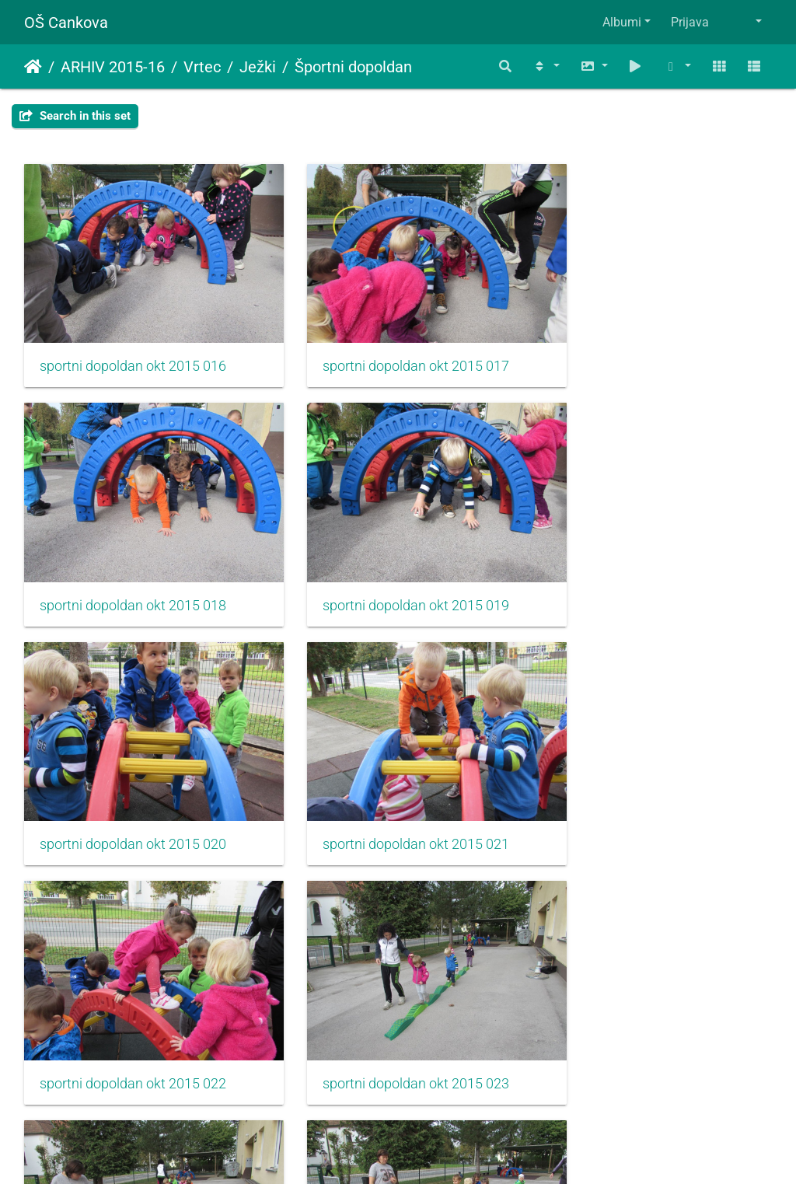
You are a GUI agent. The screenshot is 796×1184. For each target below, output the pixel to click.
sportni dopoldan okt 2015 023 (390, 790)
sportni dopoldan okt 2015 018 (646, 348)
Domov (33, 67)
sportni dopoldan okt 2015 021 (646, 570)
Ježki (257, 67)
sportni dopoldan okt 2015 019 (133, 570)
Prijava (690, 22)
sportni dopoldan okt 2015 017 (390, 348)
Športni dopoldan (353, 67)
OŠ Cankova (66, 22)
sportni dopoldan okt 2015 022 (133, 790)
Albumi (621, 22)
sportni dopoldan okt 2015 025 (133, 1012)
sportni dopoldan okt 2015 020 (390, 570)
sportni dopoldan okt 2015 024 (646, 790)
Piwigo (429, 1151)
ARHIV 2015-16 (113, 67)
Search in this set (75, 116)
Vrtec (202, 67)
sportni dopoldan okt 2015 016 (133, 348)
